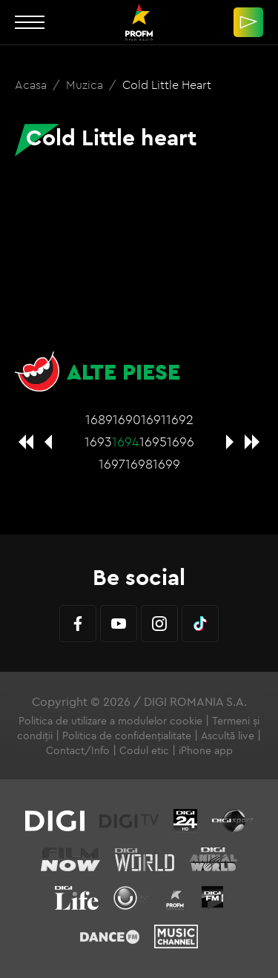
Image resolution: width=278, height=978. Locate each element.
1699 (166, 463)
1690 (127, 419)
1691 (153, 419)
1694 (125, 441)
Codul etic (144, 750)
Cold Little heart (166, 84)
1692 (179, 419)
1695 (153, 441)
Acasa (32, 84)
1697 (112, 463)
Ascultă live (227, 735)
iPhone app (206, 750)
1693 (98, 441)
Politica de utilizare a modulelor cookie (110, 720)
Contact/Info (78, 750)
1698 (139, 463)
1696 (180, 441)
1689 (99, 419)
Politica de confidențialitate (126, 735)
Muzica (86, 84)
